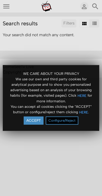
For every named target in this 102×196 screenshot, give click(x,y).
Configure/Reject (62, 120)
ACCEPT (33, 120)
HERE (82, 95)
